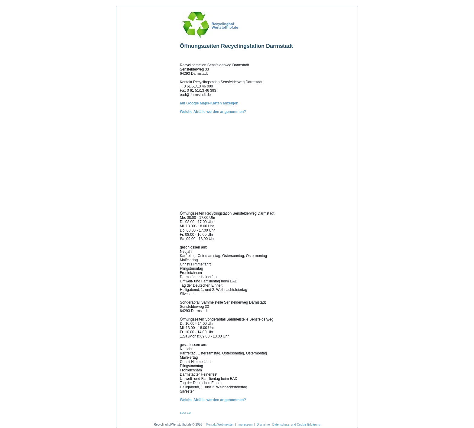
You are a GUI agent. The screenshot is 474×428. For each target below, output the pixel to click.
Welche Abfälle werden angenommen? (213, 112)
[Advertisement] (146, 99)
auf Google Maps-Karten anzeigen (209, 103)
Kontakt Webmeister (219, 424)
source (185, 412)
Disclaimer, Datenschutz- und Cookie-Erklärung (288, 424)
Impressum (245, 424)
